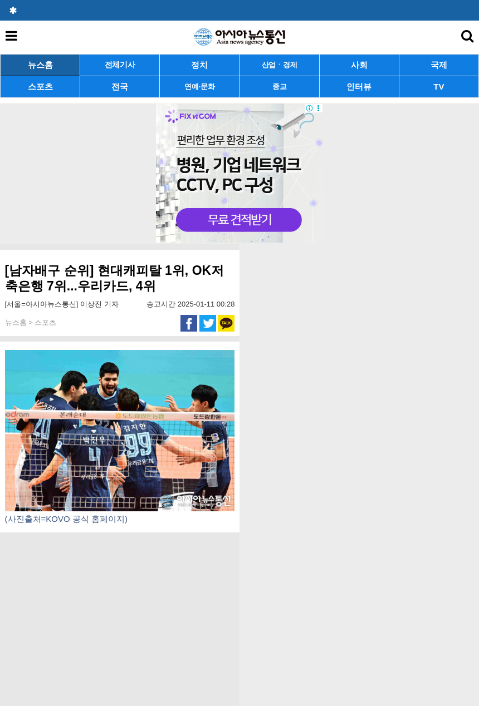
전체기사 (120, 65)
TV (438, 86)
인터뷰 (359, 86)
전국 (119, 86)
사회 (359, 65)
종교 (279, 86)
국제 (439, 65)
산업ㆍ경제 (279, 65)
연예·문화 (199, 86)
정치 (199, 65)
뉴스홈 (40, 65)
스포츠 (40, 86)
